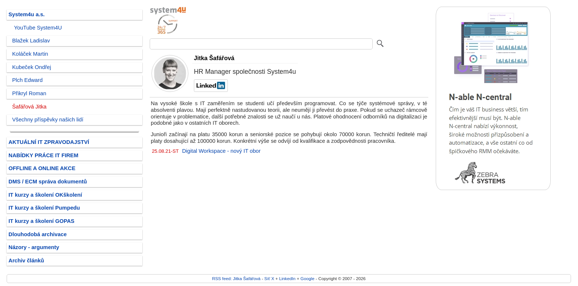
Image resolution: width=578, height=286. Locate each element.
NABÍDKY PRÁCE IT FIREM (43, 155)
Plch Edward (27, 80)
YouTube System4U (38, 28)
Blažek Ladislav (31, 41)
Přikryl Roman (29, 93)
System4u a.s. (26, 14)
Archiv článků (26, 260)
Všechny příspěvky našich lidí (47, 120)
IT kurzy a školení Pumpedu (44, 208)
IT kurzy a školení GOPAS (41, 221)
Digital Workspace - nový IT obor (221, 151)
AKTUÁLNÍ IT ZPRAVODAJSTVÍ (48, 142)
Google (307, 278)
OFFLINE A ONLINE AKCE (42, 168)
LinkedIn (287, 278)
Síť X (269, 278)
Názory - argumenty (33, 247)
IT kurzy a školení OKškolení (45, 195)
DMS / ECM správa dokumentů (47, 182)
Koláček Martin (30, 54)
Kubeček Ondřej (31, 67)
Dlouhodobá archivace (37, 234)
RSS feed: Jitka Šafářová (236, 278)
